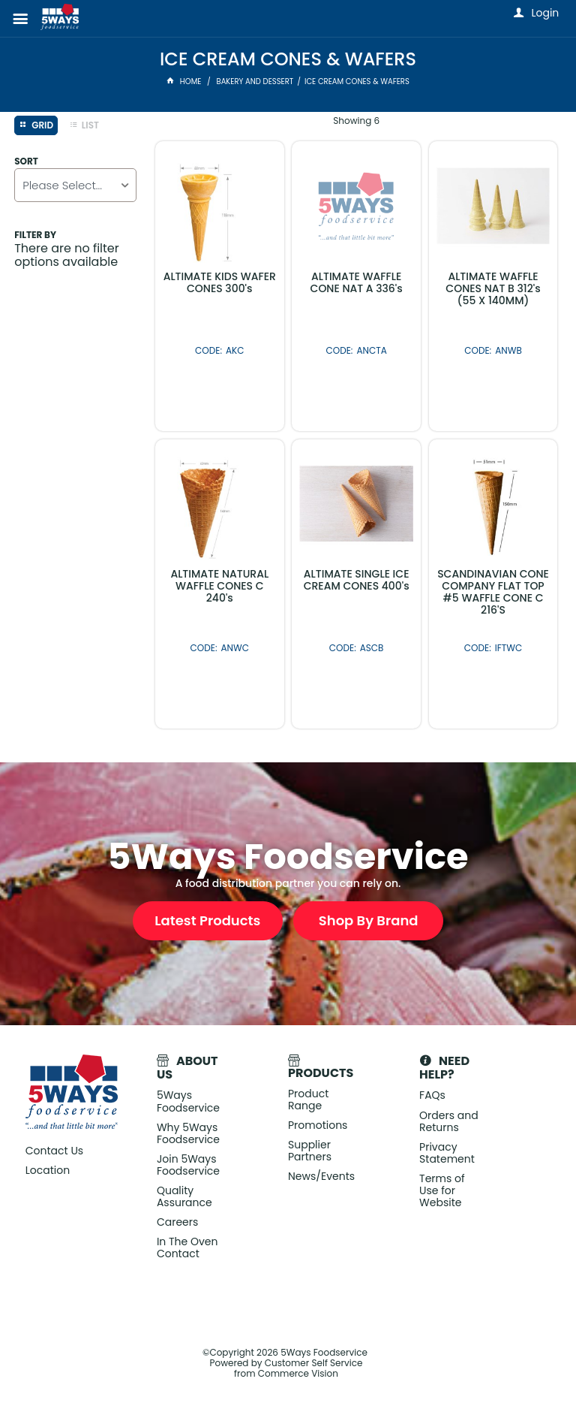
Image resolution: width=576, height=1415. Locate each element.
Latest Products (207, 920)
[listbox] (75, 185)
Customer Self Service (314, 1362)
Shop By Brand (368, 920)
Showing (356, 120)
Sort (26, 161)
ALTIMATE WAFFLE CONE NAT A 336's (356, 282)
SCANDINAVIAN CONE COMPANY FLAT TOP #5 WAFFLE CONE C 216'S (493, 592)
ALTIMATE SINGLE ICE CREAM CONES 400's (357, 580)
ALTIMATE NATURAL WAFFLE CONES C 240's (219, 586)
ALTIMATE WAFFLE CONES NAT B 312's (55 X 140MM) (493, 288)
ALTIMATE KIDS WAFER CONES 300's (220, 282)
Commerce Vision (298, 1373)
